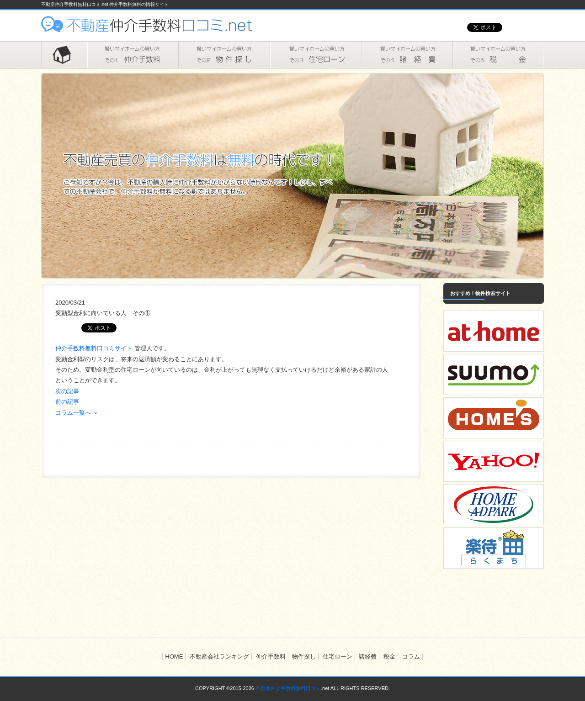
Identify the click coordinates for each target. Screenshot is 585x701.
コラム (411, 656)
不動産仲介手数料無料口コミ (288, 688)
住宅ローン (315, 55)
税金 (498, 55)
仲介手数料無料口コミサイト (94, 348)
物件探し (224, 55)
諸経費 (406, 55)
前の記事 (67, 401)
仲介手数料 (132, 55)
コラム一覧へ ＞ (77, 412)
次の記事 (67, 391)
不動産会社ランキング (219, 656)
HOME (64, 55)
